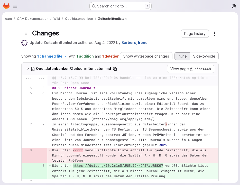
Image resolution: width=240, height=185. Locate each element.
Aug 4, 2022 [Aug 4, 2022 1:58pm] (105, 42)
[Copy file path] (115, 69)
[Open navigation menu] (15, 6)
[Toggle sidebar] (25, 33)
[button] (195, 34)
